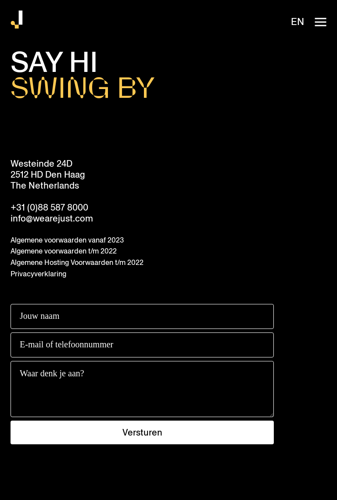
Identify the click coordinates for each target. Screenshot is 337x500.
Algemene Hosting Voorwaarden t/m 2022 (77, 262)
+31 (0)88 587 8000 (49, 207)
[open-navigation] (320, 22)
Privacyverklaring (38, 274)
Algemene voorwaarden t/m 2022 (64, 251)
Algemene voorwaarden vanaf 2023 (67, 240)
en (297, 22)
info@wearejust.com (52, 218)
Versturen (142, 432)
